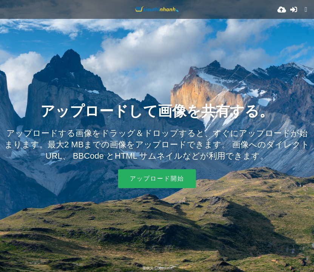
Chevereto (163, 268)
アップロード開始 (157, 178)
